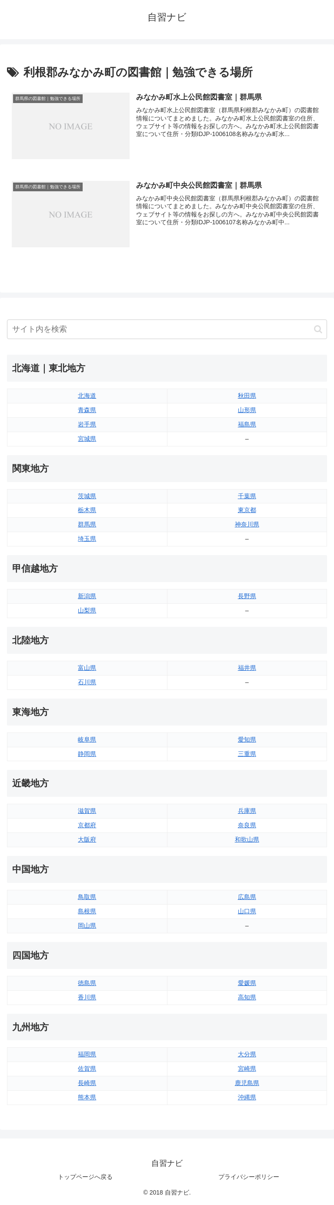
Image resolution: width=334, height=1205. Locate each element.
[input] (167, 329)
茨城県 (87, 496)
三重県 (247, 753)
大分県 (247, 1054)
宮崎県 (247, 1068)
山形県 (247, 409)
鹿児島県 (247, 1082)
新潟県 (87, 596)
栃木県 (87, 510)
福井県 (247, 667)
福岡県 (87, 1054)
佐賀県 (87, 1068)
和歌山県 (247, 839)
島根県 (87, 911)
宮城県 (87, 438)
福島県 (247, 424)
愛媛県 (247, 982)
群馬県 (87, 524)
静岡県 (87, 753)
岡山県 (87, 925)
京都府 (87, 825)
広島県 (247, 896)
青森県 (87, 409)
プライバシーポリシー (248, 1176)
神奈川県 (247, 524)
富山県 (87, 667)
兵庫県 (247, 810)
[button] (318, 329)
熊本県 (87, 1097)
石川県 (87, 682)
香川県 (87, 997)
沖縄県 (247, 1097)
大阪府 (87, 839)
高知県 (247, 997)
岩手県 (87, 424)
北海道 (87, 395)
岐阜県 (87, 739)
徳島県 (87, 982)
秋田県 (247, 395)
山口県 (247, 911)
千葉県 (247, 496)
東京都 (247, 510)
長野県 (247, 596)
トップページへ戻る (85, 1176)
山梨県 (87, 610)
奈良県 (247, 825)
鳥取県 (87, 896)
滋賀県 (87, 810)
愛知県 (247, 739)
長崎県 (87, 1082)
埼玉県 (87, 538)
